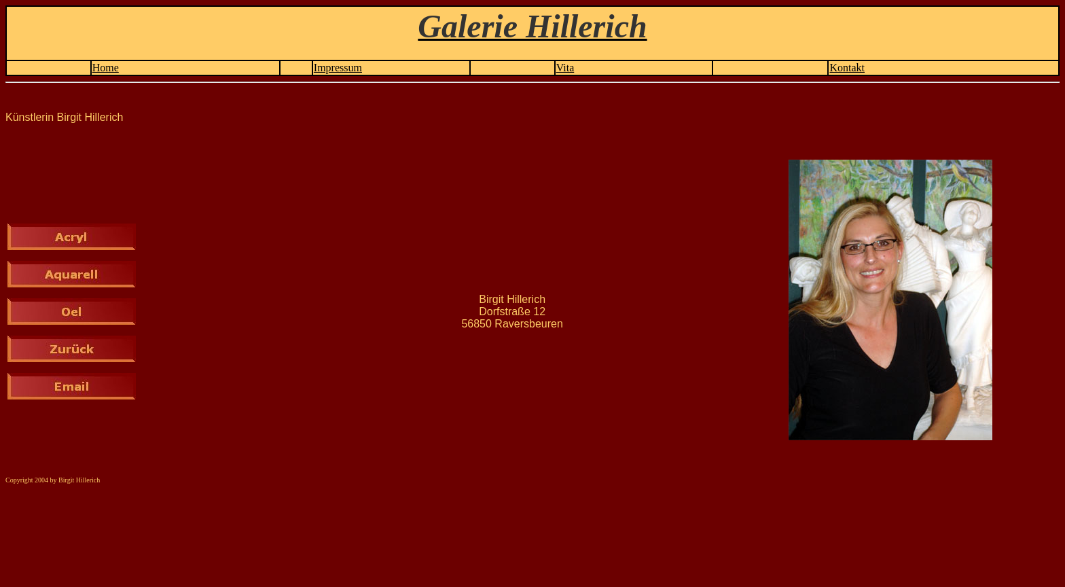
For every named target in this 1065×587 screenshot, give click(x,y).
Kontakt (847, 67)
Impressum (338, 67)
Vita (565, 67)
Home (105, 67)
